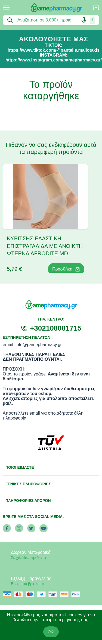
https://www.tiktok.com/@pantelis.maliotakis (54, 50)
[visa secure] (54, 594)
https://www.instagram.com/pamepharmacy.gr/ (53, 60)
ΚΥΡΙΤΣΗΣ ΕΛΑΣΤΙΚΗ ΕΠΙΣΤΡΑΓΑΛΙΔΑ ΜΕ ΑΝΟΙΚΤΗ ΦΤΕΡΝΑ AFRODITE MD (45, 245)
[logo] (51, 7)
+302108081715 (55, 328)
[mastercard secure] (65, 594)
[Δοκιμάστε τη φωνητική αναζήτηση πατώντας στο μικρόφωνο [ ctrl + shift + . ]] (84, 20)
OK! (51, 632)
